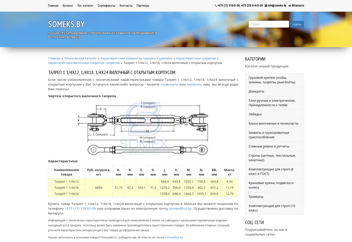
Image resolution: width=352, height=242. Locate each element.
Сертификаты (106, 5)
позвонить (169, 84)
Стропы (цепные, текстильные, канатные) (272, 157)
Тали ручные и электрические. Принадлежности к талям (272, 102)
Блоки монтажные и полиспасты (274, 123)
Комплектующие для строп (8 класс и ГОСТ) (271, 171)
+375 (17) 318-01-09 (229, 5)
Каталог (68, 5)
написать (194, 84)
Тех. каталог (85, 5)
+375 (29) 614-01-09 (252, 5)
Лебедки (255, 114)
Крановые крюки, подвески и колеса (271, 185)
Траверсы (256, 196)
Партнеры (142, 5)
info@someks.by (277, 5)
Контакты (126, 5)
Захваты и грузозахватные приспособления (269, 134)
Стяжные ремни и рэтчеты (269, 146)
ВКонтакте (298, 5)
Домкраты (256, 91)
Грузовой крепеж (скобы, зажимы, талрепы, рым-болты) (272, 79)
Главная (53, 5)
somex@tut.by (180, 208)
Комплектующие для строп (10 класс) (272, 208)
